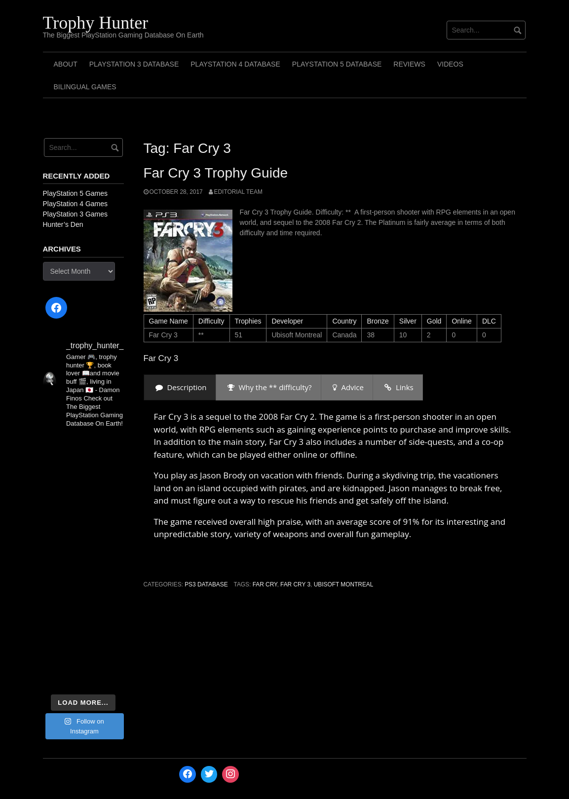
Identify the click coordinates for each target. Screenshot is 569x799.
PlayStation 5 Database (337, 64)
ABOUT (65, 64)
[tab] (180, 387)
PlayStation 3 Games (75, 214)
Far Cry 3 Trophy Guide (216, 173)
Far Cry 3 (295, 584)
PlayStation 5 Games (75, 193)
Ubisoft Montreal (344, 584)
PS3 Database (206, 584)
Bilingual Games (85, 87)
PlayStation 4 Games (75, 204)
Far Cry (265, 584)
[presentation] (180, 387)
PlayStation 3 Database (134, 64)
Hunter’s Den (63, 224)
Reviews (409, 64)
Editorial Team (238, 191)
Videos (450, 64)
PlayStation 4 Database (235, 64)
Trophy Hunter (96, 23)
